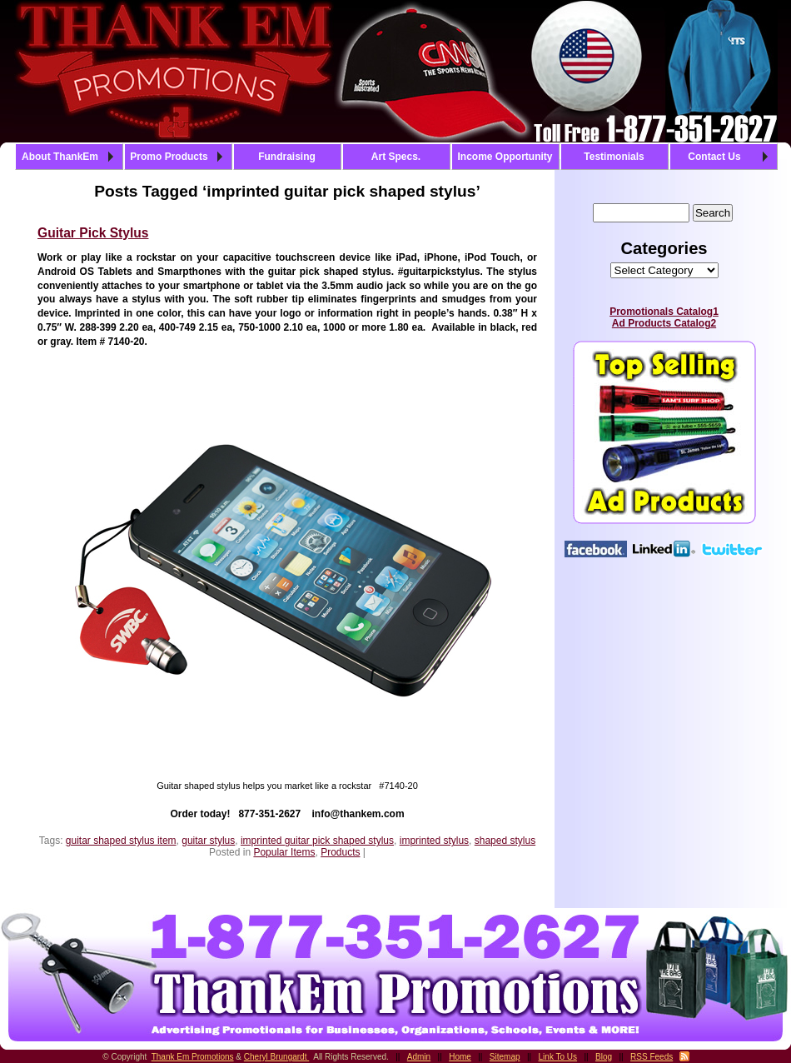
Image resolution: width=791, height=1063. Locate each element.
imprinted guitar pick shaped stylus (317, 840)
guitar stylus (208, 840)
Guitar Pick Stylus (92, 233)
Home (460, 1056)
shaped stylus (505, 840)
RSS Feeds (651, 1056)
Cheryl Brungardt (276, 1056)
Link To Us (558, 1056)
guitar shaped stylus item (121, 840)
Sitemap (505, 1056)
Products (340, 852)
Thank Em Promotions (193, 1056)
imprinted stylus (434, 840)
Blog (603, 1056)
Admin (418, 1056)
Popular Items (284, 852)
